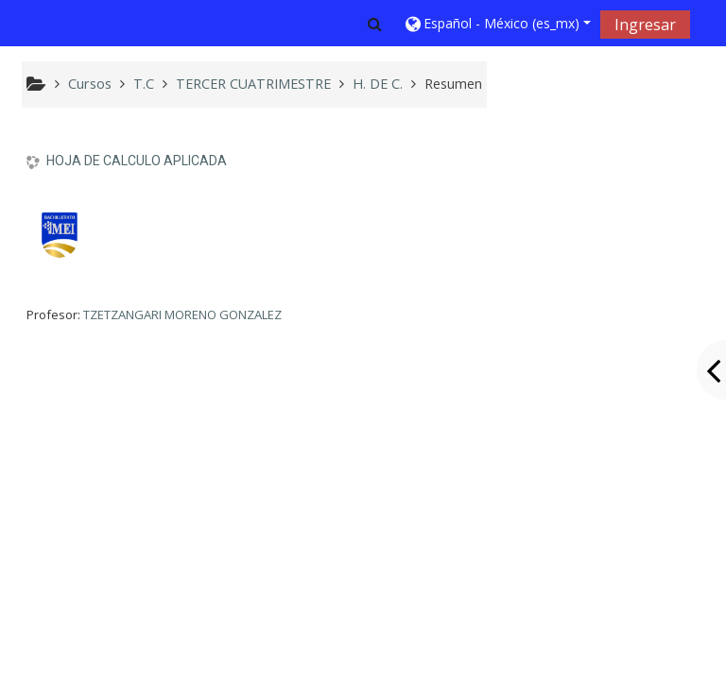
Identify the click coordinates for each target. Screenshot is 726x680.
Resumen (453, 84)
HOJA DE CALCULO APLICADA (136, 160)
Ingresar (645, 24)
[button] (374, 24)
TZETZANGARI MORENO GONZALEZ (182, 314)
